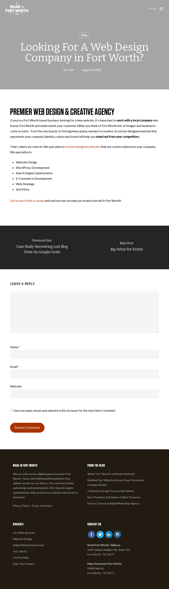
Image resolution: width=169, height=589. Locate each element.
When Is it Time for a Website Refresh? (111, 474)
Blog (84, 35)
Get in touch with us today (27, 200)
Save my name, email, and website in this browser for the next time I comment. (65, 410)
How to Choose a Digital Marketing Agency (113, 503)
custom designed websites (82, 146)
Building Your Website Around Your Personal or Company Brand (115, 482)
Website (15, 386)
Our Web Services (24, 532)
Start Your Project (24, 563)
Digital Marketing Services (28, 545)
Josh (71, 70)
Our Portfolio (21, 557)
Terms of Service (42, 505)
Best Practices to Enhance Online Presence (113, 497)
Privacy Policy (21, 505)
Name (15, 347)
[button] (156, 8)
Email (14, 366)
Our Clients (20, 551)
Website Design (22, 538)
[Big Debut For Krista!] (126, 247)
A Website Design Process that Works (110, 491)
